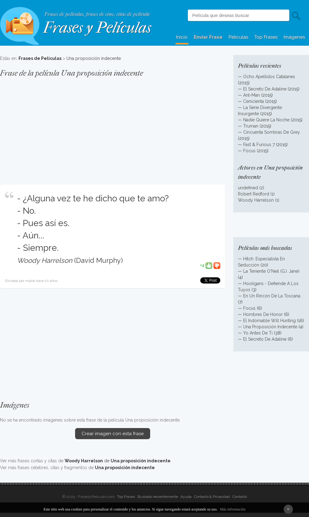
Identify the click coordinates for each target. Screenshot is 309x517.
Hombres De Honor (263, 314)
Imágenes (294, 37)
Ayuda (186, 496)
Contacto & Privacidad (212, 496)
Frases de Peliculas (40, 58)
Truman (250, 126)
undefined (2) (251, 187)
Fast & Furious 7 (259, 144)
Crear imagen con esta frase (113, 433)
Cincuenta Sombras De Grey (271, 132)
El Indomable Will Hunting (269, 320)
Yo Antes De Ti (258, 332)
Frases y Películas (97, 28)
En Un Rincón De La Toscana (271, 295)
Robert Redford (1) (256, 193)
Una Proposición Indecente (270, 326)
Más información (232, 509)
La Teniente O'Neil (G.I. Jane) (271, 271)
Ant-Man (251, 95)
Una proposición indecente (93, 58)
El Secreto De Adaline (264, 88)
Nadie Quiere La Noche (266, 119)
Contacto (239, 496)
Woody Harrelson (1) (258, 200)
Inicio (182, 37)
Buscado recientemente (158, 496)
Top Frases (265, 37)
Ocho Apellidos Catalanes (269, 76)
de (118, 460)
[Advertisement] (112, 128)
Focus (249, 150)
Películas (238, 37)
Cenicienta (253, 101)
